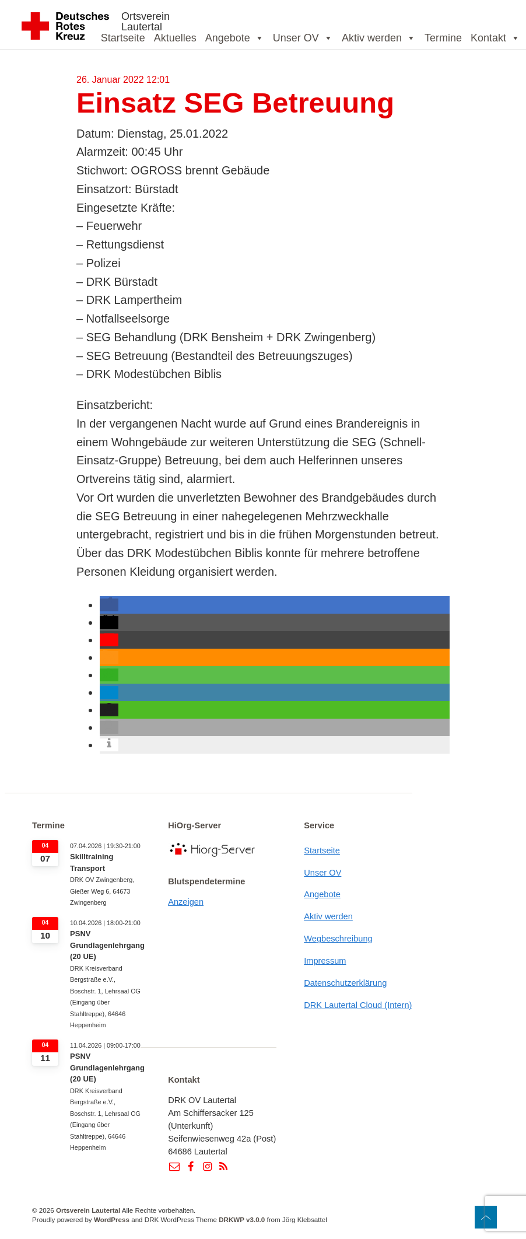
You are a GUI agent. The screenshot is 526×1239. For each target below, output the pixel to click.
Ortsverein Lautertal (145, 21)
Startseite (123, 38)
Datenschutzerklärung (345, 983)
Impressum (325, 960)
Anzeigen (186, 902)
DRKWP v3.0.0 (242, 1219)
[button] (109, 604)
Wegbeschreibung (338, 938)
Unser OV (303, 38)
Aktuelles (175, 38)
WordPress (111, 1219)
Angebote (234, 38)
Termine (443, 38)
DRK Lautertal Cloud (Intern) (358, 1005)
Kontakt (495, 38)
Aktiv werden (379, 38)
